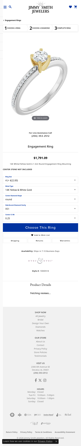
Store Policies (40, 352)
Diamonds (40, 326)
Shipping (15, 240)
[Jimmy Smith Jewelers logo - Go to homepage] (40, 7)
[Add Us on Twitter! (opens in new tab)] (40, 380)
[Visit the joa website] (58, 415)
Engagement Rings (13, 20)
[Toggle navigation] (6, 7)
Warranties (65, 240)
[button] (10, 7)
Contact (40, 345)
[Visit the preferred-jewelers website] (34, 423)
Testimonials (40, 356)
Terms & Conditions (43, 432)
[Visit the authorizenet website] (12, 415)
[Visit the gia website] (27, 415)
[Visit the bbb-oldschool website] (19, 415)
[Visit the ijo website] (37, 415)
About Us (40, 341)
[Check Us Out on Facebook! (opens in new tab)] (36, 380)
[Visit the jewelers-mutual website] (49, 415)
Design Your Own (40, 323)
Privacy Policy (40, 348)
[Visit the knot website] (67, 415)
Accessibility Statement (65, 432)
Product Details (40, 285)
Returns (39, 240)
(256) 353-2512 (41, 136)
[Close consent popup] (56, 441)
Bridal (40, 319)
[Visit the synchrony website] (46, 423)
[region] (40, 84)
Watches (40, 330)
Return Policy (12, 432)
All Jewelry (41, 316)
